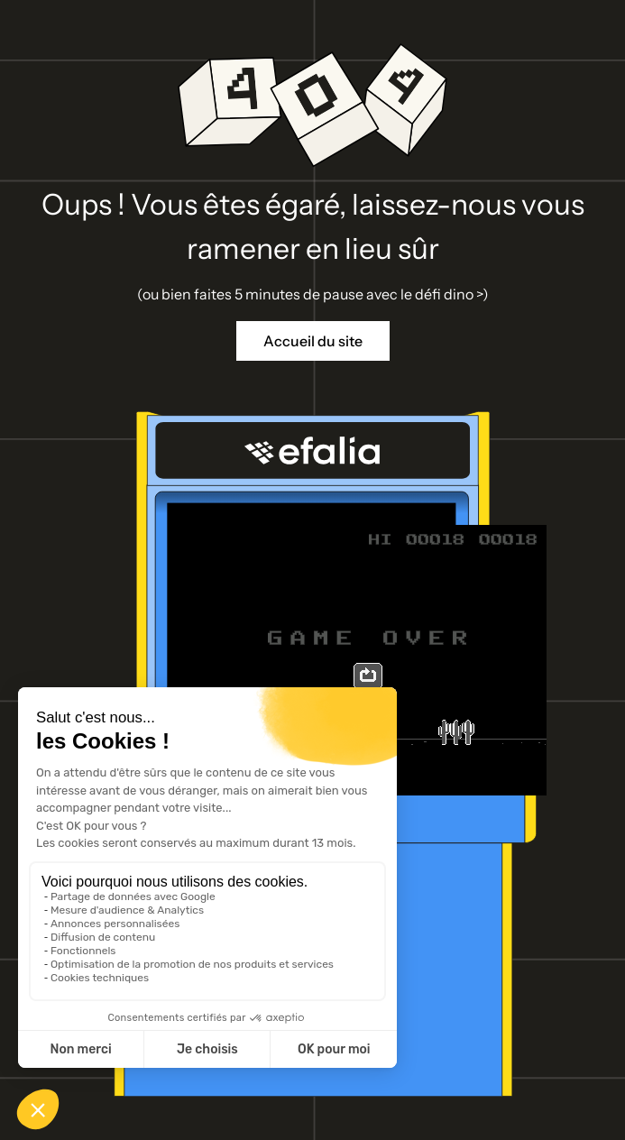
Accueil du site (313, 341)
